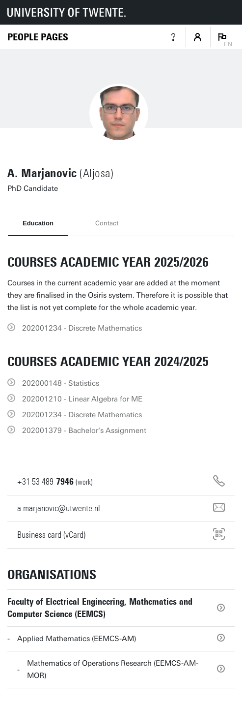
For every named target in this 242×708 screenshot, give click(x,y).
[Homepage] (37, 37)
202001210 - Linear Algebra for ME (82, 399)
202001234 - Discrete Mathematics (82, 328)
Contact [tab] (106, 223)
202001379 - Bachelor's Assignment (84, 430)
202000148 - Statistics (60, 383)
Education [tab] (38, 223)
